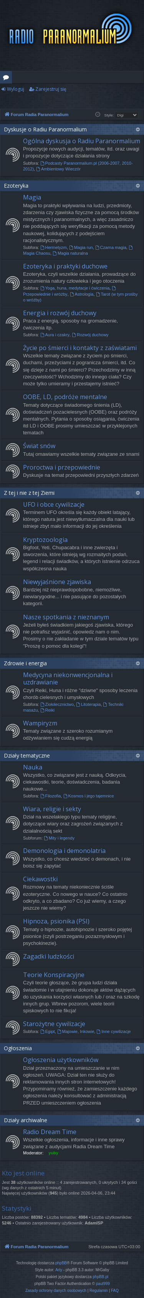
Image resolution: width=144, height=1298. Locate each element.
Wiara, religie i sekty (52, 809)
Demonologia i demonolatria (64, 850)
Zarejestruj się (50, 89)
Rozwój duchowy (90, 334)
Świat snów (39, 446)
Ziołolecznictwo (57, 704)
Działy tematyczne (27, 755)
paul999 (103, 1284)
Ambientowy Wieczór (58, 169)
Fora (7, 78)
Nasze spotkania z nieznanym (66, 617)
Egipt (47, 1031)
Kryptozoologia (45, 539)
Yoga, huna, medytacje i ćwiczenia (75, 288)
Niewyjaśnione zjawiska (57, 582)
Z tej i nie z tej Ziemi (29, 492)
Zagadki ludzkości (48, 956)
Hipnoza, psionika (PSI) (56, 921)
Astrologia (82, 294)
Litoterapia (88, 704)
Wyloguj (15, 89)
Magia (32, 197)
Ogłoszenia (18, 1048)
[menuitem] (55, 1290)
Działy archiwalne (25, 1120)
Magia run (81, 247)
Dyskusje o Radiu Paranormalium (45, 129)
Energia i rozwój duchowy (59, 313)
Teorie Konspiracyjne (53, 975)
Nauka (32, 767)
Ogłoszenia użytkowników (60, 1060)
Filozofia (50, 796)
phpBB (61, 1263)
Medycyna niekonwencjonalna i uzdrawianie (68, 678)
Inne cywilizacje (113, 1031)
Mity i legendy (59, 838)
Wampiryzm (40, 723)
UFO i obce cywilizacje (53, 504)
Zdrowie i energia (25, 663)
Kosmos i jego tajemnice (88, 796)
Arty (58, 1270)
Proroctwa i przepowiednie (61, 467)
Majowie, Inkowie (75, 1031)
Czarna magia (110, 247)
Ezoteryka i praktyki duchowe (65, 266)
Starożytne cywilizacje (54, 1024)
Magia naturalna (70, 253)
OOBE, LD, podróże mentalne (65, 397)
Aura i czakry (55, 334)
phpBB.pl (100, 1277)
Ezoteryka (16, 185)
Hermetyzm (53, 247)
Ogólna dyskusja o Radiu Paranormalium (81, 141)
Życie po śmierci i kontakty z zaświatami (80, 348)
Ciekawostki (40, 879)
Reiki (47, 710)
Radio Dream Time (49, 1132)
